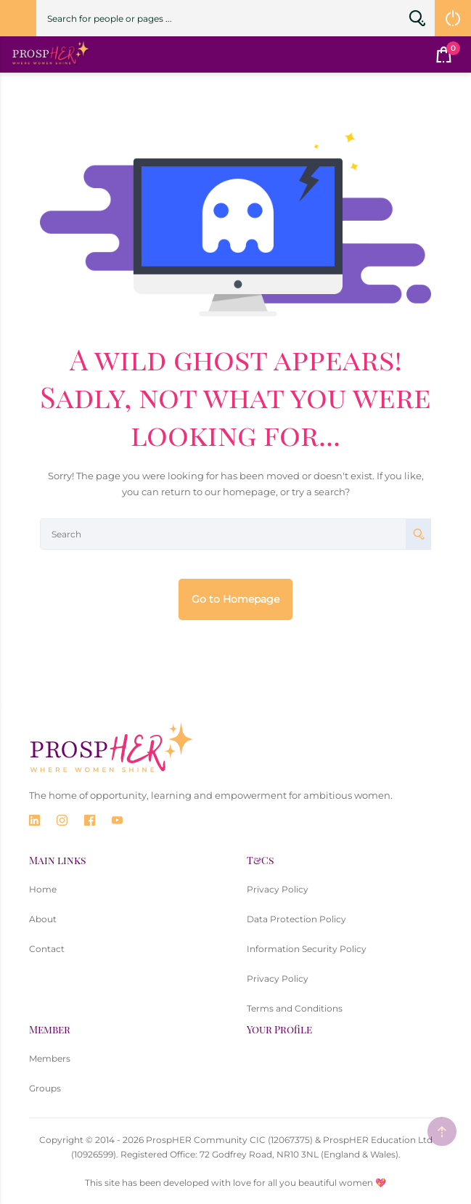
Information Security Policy (306, 948)
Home (43, 889)
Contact (47, 948)
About (43, 919)
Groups (45, 1088)
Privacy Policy (277, 889)
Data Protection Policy (296, 919)
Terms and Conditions (295, 1008)
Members (49, 1058)
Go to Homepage (235, 599)
